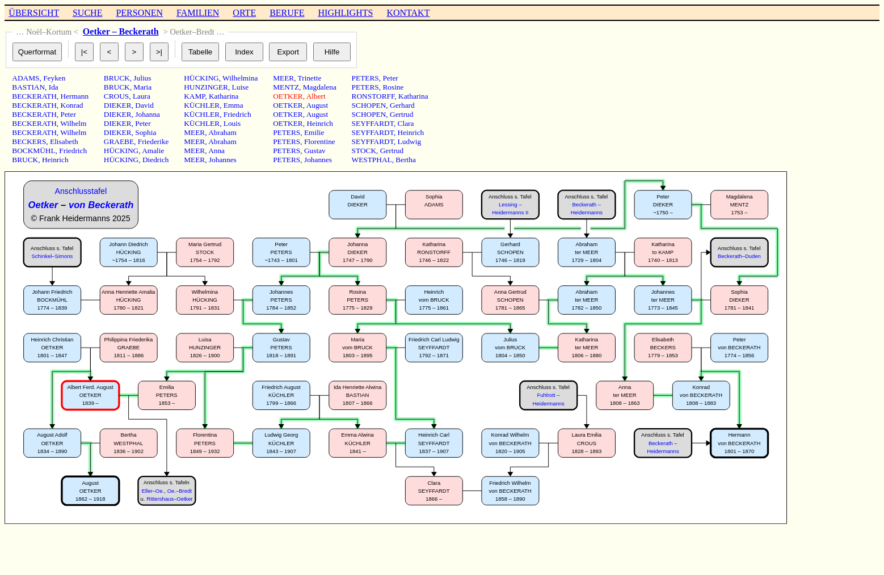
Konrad (72, 105)
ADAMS (25, 78)
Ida (53, 87)
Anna (216, 150)
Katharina (224, 96)
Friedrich (73, 150)
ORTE (244, 13)
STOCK (364, 150)
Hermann (75, 96)
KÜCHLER (202, 105)
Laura (141, 96)
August (317, 105)
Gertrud (401, 114)
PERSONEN (139, 13)
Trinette (310, 78)
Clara (406, 123)
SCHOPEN (369, 105)
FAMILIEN (197, 13)
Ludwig (409, 141)
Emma (233, 105)
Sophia (145, 132)
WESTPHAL (372, 159)
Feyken (54, 78)
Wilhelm (73, 123)
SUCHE (87, 13)
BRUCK (25, 159)
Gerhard (402, 105)
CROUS (116, 96)
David (144, 105)
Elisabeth (64, 141)
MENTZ (286, 87)
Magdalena (319, 87)
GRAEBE (119, 141)
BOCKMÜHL (33, 150)
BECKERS (29, 141)
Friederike (153, 141)
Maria (142, 87)
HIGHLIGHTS (345, 13)
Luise (240, 87)
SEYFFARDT (373, 123)
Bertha (405, 159)
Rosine (392, 87)
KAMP (194, 96)
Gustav (315, 150)
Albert (316, 96)
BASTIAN (28, 87)
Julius (142, 78)
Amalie (153, 150)
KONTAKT (408, 13)
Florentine (319, 141)
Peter (68, 114)
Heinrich (55, 159)
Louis (232, 123)
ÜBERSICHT (34, 13)
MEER (194, 132)
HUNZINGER (206, 87)
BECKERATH (34, 96)
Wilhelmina (240, 78)
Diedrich (155, 159)
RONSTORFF (373, 96)
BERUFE (287, 13)
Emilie (314, 132)
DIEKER (118, 105)
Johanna (147, 114)
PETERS (286, 132)
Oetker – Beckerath (121, 31)
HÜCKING (121, 150)
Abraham (222, 132)
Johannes (223, 159)
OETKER (288, 96)
